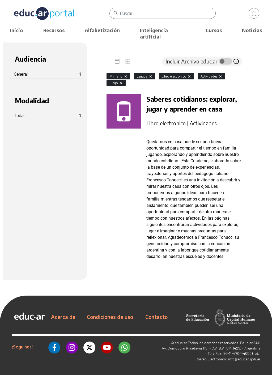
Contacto (156, 317)
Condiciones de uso (110, 317)
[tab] (117, 61)
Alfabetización (102, 30)
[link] (254, 13)
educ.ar (181, 342)
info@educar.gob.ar (244, 359)
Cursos (214, 30)
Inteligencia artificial (154, 33)
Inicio (16, 30)
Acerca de (63, 317)
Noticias (252, 30)
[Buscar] (167, 13)
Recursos (54, 30)
